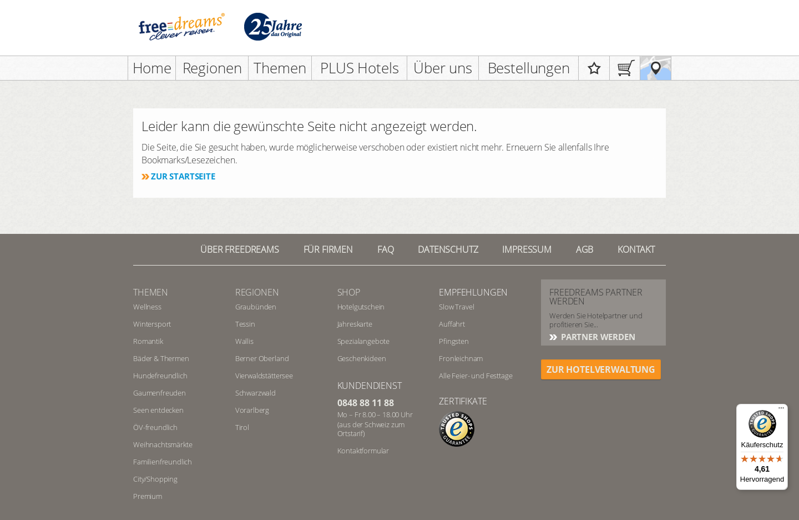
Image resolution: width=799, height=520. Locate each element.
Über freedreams (239, 249)
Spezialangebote (363, 341)
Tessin (245, 324)
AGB (585, 249)
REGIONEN (257, 292)
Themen (280, 68)
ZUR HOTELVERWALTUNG (601, 369)
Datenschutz (448, 249)
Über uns (442, 68)
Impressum (527, 249)
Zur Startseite (183, 176)
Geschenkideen (361, 358)
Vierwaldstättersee (264, 376)
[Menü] (781, 410)
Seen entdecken (158, 410)
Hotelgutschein (361, 307)
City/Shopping (155, 479)
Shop (348, 292)
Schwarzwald (255, 393)
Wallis (244, 341)
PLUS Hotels (359, 68)
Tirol (242, 427)
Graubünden (255, 307)
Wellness (147, 307)
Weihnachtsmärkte (162, 444)
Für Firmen (328, 249)
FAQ (385, 249)
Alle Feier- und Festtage (475, 376)
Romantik (148, 341)
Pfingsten (454, 341)
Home (152, 68)
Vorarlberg (252, 410)
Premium (147, 496)
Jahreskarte (354, 324)
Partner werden (597, 336)
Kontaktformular (363, 451)
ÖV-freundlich (155, 427)
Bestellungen (529, 68)
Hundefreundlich (160, 376)
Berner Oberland (262, 358)
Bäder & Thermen (161, 358)
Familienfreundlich (162, 462)
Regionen (212, 68)
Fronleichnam (461, 358)
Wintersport (152, 324)
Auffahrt (452, 324)
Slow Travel (456, 307)
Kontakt (636, 249)
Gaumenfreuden (159, 393)
